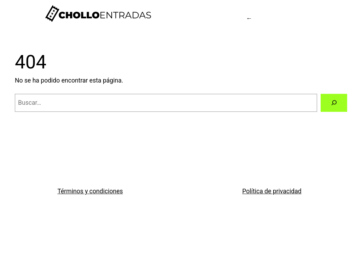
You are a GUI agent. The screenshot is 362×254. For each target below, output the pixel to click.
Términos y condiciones (90, 191)
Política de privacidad (271, 191)
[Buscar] (334, 103)
